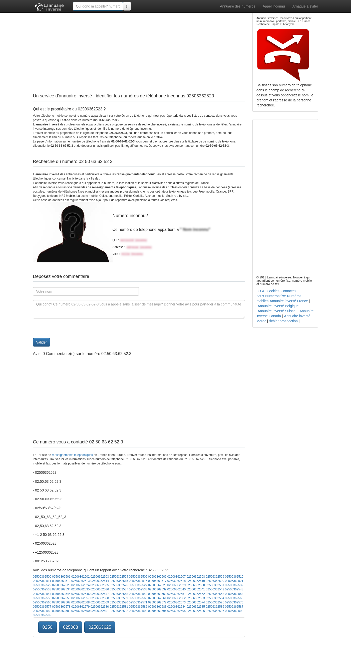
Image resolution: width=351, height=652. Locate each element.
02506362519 (196, 581)
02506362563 (196, 598)
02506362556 (61, 598)
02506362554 (234, 594)
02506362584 (176, 606)
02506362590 (80, 611)
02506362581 (119, 606)
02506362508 (196, 576)
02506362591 (100, 611)
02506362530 (196, 585)
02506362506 (157, 576)
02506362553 (215, 594)
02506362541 (196, 589)
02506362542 (215, 589)
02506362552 (196, 594)
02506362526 (119, 585)
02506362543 (234, 589)
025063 (70, 627)
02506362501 (61, 576)
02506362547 (100, 594)
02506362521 (234, 581)
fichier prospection (283, 321)
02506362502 (80, 576)
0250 (48, 627)
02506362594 (157, 611)
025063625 (100, 627)
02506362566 (42, 602)
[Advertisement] (139, 48)
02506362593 (138, 611)
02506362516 (138, 581)
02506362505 (138, 576)
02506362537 (119, 589)
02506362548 (119, 594)
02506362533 (42, 589)
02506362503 (100, 576)
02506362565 (234, 598)
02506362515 (119, 581)
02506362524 (80, 585)
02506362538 (138, 589)
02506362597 (215, 611)
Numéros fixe (275, 296)
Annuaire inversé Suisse (276, 311)
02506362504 (119, 576)
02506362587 (234, 606)
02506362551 (176, 594)
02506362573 (176, 602)
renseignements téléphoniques (72, 455)
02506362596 (196, 611)
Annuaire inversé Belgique (278, 306)
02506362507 (176, 576)
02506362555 (42, 598)
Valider (41, 342)
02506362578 (61, 606)
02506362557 (80, 598)
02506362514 (100, 581)
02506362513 (80, 581)
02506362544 (42, 594)
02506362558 (100, 598)
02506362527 (138, 585)
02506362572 (157, 602)
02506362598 (234, 611)
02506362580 (100, 606)
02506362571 (138, 602)
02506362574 (196, 602)
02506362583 (157, 606)
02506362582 (138, 606)
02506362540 (176, 589)
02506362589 (61, 611)
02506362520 (215, 581)
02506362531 (215, 585)
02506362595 (176, 611)
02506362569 (100, 602)
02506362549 (138, 594)
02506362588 (42, 611)
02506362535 (80, 589)
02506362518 (176, 581)
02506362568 (80, 602)
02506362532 (234, 585)
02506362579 (80, 606)
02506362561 (157, 598)
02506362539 (157, 589)
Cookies (273, 291)
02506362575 (215, 602)
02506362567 (61, 602)
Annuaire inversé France (289, 301)
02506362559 (119, 598)
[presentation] (71, 328)
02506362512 (61, 581)
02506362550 (157, 594)
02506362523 (61, 585)
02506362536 (100, 589)
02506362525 (100, 585)
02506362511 (42, 581)
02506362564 (215, 598)
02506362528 (157, 585)
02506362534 (61, 589)
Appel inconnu (274, 6)
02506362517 (157, 581)
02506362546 (80, 594)
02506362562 (176, 598)
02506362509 (215, 576)
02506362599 (42, 615)
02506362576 (234, 602)
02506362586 (215, 606)
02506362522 (42, 585)
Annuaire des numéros (237, 6)
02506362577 (42, 606)
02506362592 (119, 611)
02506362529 (176, 585)
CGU (261, 291)
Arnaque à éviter (305, 6)
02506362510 (234, 576)
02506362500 (42, 576)
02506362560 (138, 598)
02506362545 (61, 594)
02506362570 (119, 602)
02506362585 (196, 606)
